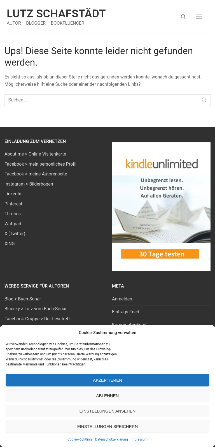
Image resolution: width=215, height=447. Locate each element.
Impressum (139, 439)
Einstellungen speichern (107, 426)
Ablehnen (107, 395)
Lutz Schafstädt (56, 13)
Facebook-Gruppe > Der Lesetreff (37, 318)
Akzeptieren (107, 380)
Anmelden (122, 299)
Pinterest (13, 204)
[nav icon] (199, 17)
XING (9, 243)
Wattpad (12, 223)
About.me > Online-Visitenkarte (35, 154)
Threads (12, 213)
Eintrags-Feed (125, 311)
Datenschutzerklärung (111, 439)
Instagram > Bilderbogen (28, 184)
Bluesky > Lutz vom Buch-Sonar (35, 308)
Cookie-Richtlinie (79, 439)
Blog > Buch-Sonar (22, 299)
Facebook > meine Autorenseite (35, 174)
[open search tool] (183, 16)
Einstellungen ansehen (108, 411)
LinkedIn (12, 193)
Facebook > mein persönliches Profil (40, 164)
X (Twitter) (14, 233)
